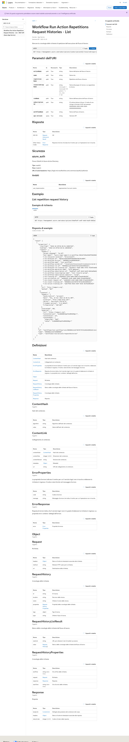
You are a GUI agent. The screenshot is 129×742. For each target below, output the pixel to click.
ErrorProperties (37, 365)
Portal (109, 7)
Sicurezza (109, 29)
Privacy (72, 741)
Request (35, 380)
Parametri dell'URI (111, 24)
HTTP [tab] (35, 210)
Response (35, 398)
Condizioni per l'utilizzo (111, 741)
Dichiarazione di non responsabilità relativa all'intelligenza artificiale (21, 741)
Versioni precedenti (48, 741)
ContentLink (36, 362)
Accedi (125, 2)
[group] (64, 52)
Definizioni (109, 34)
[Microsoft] (3, 2)
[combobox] (14, 23)
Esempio (108, 32)
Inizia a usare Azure (120, 7)
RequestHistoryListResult (46, 137)
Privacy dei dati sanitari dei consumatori (89, 741)
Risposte (108, 27)
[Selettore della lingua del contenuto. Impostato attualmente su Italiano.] (6, 736)
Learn (33, 21)
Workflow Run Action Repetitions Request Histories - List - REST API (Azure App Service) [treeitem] (14, 33)
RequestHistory (37, 384)
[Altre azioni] (95, 20)
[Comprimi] (23, 19)
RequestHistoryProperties (45, 606)
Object (35, 377)
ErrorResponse (37, 371)
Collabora (65, 741)
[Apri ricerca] (120, 2)
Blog (57, 741)
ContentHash (37, 358)
